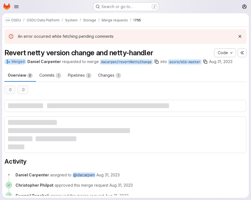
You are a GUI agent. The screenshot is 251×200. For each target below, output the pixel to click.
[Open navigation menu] (16, 6)
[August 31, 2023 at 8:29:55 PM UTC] (121, 185)
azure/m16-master (184, 62)
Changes (109, 75)
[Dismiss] (240, 36)
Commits (50, 75)
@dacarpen (84, 174)
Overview (20, 75)
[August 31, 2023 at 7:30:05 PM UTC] (108, 174)
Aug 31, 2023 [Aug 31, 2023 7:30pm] (220, 61)
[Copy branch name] (156, 61)
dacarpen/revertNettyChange (126, 62)
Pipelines (79, 75)
